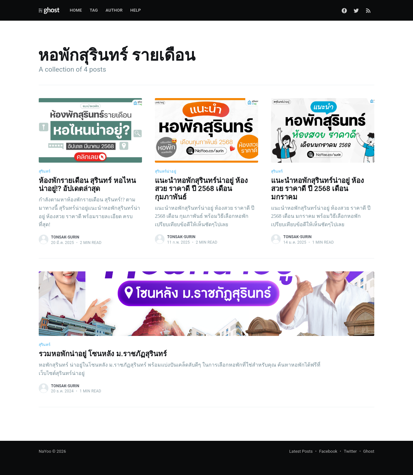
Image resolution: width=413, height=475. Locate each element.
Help (135, 10)
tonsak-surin (65, 237)
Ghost (368, 451)
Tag (94, 10)
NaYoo (45, 451)
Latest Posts (301, 451)
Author (114, 10)
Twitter (350, 451)
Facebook (328, 451)
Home (76, 10)
